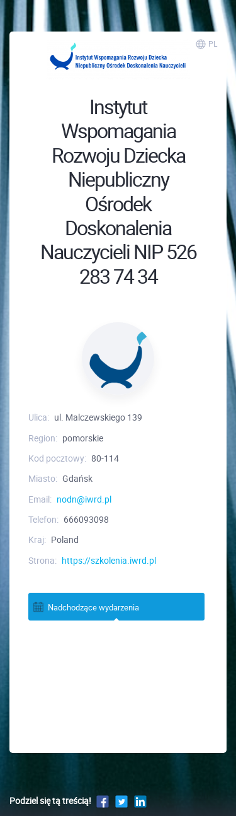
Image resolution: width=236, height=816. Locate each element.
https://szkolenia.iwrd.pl (109, 560)
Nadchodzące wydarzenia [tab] (85, 607)
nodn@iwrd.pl (84, 499)
